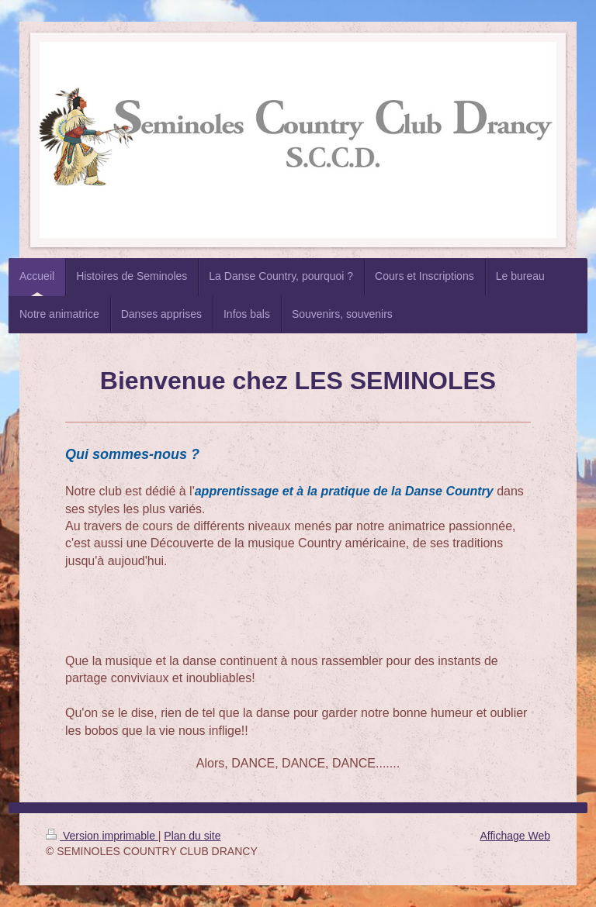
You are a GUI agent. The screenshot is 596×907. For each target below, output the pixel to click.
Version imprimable (102, 835)
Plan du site (192, 835)
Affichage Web (515, 835)
